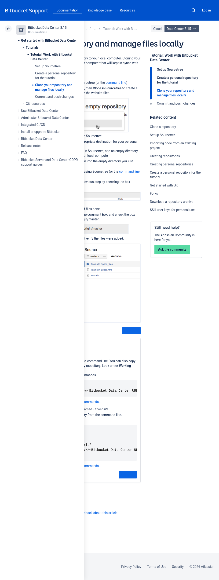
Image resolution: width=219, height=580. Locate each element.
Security (178, 567)
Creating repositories (165, 156)
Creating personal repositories (171, 164)
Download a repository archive (171, 202)
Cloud (157, 29)
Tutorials (32, 47)
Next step (131, 331)
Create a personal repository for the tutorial (177, 80)
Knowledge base (100, 10)
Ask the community (172, 249)
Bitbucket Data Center (36, 139)
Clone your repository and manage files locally (175, 93)
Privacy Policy (131, 567)
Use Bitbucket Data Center (40, 111)
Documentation (67, 10)
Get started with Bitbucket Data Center (49, 40)
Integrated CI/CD (33, 125)
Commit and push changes (54, 96)
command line (116, 82)
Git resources (35, 104)
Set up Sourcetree (48, 66)
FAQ (24, 153)
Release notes (31, 146)
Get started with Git (164, 185)
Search (193, 10)
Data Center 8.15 (182, 28)
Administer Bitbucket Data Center (45, 118)
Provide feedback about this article (92, 513)
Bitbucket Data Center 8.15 (47, 27)
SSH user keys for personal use (172, 210)
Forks (154, 193)
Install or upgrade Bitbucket (40, 132)
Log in (206, 10)
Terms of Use (156, 567)
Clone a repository (163, 127)
